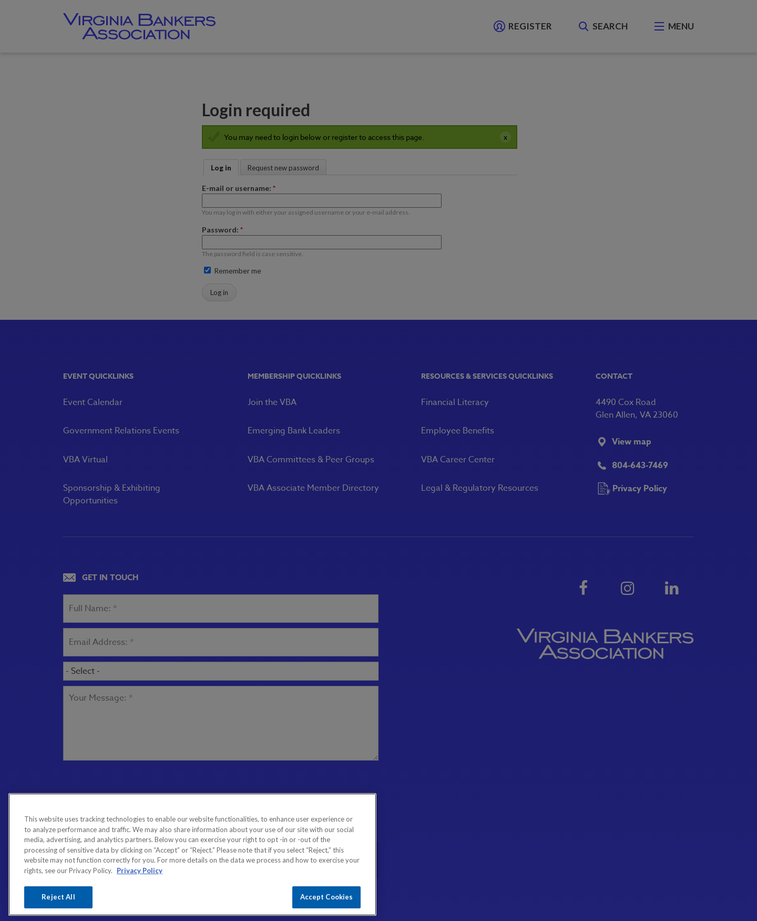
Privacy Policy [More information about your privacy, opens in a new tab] (139, 870)
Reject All (58, 897)
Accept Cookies (326, 897)
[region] (192, 854)
